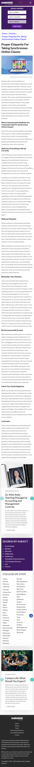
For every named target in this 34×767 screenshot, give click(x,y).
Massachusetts (8, 628)
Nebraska (6, 643)
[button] (30, 3)
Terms (17, 728)
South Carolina (22, 609)
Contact (17, 735)
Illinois (5, 607)
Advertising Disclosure (17, 730)
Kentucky (6, 618)
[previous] (2, 498)
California (6, 586)
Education (8, 551)
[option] (17, 499)
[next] (32, 498)
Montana (6, 641)
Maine (5, 623)
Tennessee (20, 615)
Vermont (20, 622)
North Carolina (22, 592)
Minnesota (6, 633)
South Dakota (21, 612)
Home (4, 33)
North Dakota (21, 594)
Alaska (5, 579)
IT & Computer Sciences (13, 561)
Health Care (9, 556)
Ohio (18, 597)
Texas (18, 617)
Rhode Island (21, 607)
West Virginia (21, 630)
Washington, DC (22, 627)
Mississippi (6, 635)
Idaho (4, 605)
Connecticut (7, 592)
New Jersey (21, 584)
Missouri (6, 638)
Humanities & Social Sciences (15, 559)
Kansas (5, 615)
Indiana (5, 610)
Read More (11, 530)
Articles (12, 33)
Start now (17, 26)
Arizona (5, 581)
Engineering (9, 554)
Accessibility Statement (17, 732)
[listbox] (17, 499)
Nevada (19, 579)
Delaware (6, 595)
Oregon (19, 602)
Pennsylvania (21, 604)
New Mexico (21, 586)
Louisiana (6, 620)
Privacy (17, 725)
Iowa (4, 613)
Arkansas (6, 584)
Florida (5, 597)
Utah (18, 620)
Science (7, 566)
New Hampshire (22, 581)
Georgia (5, 600)
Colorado (6, 590)
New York (20, 589)
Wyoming (20, 632)
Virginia (19, 625)
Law (6, 564)
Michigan (6, 630)
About (17, 723)
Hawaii (5, 602)
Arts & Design (9, 546)
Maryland (6, 625)
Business (8, 549)
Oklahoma (20, 599)
